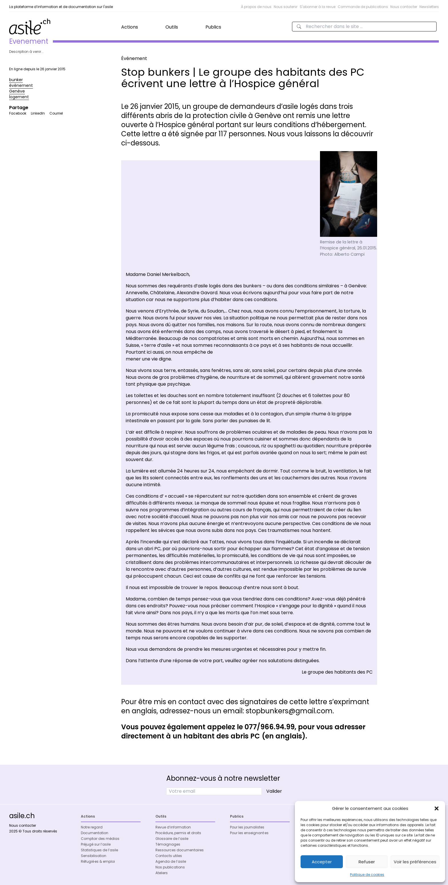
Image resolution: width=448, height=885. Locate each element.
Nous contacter (403, 6)
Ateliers (161, 872)
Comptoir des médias (100, 838)
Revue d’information (173, 827)
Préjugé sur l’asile (96, 844)
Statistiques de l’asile (99, 850)
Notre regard (92, 827)
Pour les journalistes (247, 827)
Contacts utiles (168, 855)
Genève (17, 91)
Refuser (367, 862)
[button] (436, 808)
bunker (16, 80)
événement (21, 85)
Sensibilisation (93, 855)
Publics (213, 27)
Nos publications (170, 867)
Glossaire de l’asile (171, 838)
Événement (134, 58)
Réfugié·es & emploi (98, 861)
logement (19, 97)
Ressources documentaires (179, 850)
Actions (129, 27)
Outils (171, 27)
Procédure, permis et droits (178, 832)
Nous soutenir (285, 6)
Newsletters (429, 6)
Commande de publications (363, 6)
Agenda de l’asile (170, 861)
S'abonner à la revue (317, 6)
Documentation (94, 832)
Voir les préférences (415, 862)
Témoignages (167, 844)
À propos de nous (256, 6)
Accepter (322, 862)
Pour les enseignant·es (249, 832)
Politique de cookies (367, 874)
